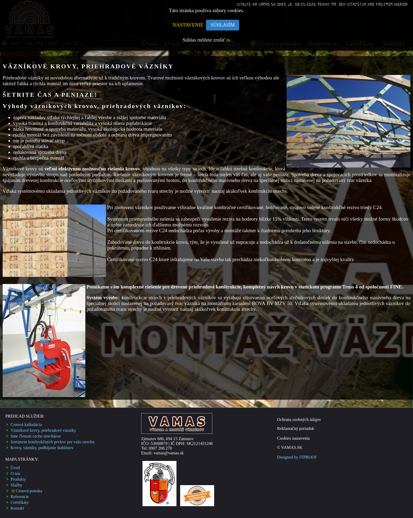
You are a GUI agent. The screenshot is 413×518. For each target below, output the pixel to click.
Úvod (15, 467)
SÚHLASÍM (222, 25)
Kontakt (17, 508)
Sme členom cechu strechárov (36, 436)
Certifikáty (20, 502)
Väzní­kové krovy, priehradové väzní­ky (43, 430)
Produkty (18, 479)
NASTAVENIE (188, 25)
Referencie (20, 496)
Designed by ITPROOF (297, 457)
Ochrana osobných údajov (299, 419)
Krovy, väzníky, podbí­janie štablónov (42, 447)
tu (228, 40)
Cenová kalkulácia (26, 424)
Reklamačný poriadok (295, 428)
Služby (16, 485)
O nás (15, 473)
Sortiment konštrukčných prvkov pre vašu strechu (53, 442)
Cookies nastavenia (293, 438)
